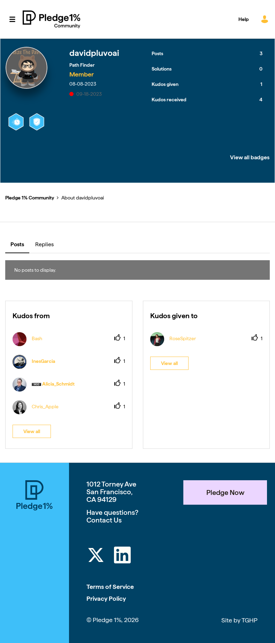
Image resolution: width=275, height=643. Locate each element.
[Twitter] (96, 556)
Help (243, 19)
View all (31, 431)
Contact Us (104, 520)
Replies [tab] (44, 244)
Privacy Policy (106, 598)
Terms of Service (110, 586)
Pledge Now (225, 492)
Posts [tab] (17, 244)
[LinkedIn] (122, 556)
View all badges (249, 157)
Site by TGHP (239, 620)
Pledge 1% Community (51, 19)
